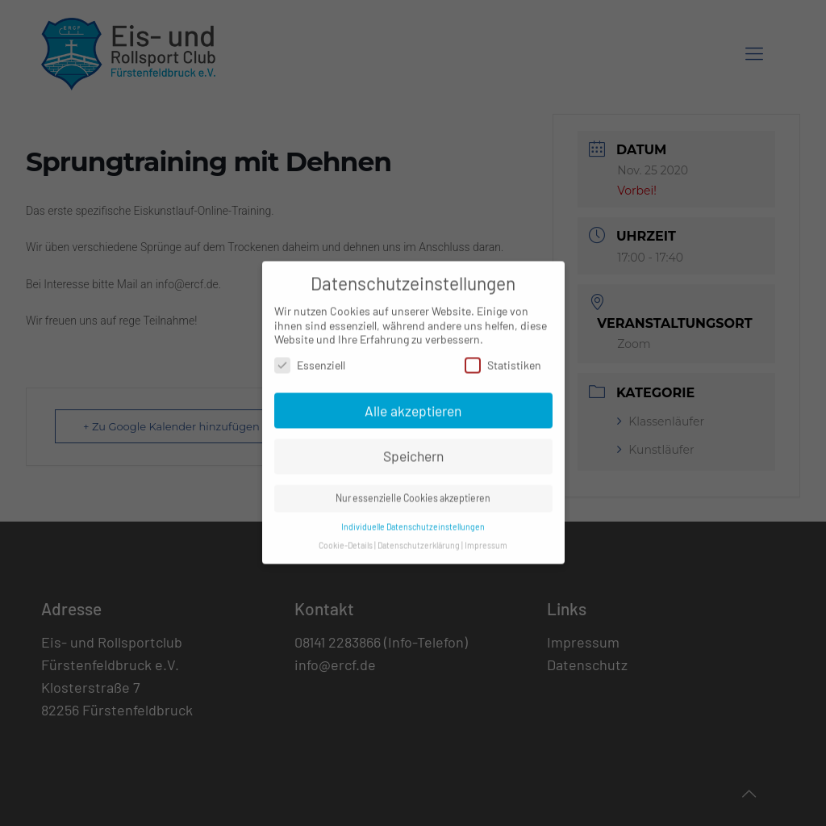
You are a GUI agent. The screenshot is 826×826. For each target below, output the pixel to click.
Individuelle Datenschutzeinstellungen (413, 518)
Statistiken (503, 356)
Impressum (486, 536)
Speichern (413, 448)
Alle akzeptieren (413, 402)
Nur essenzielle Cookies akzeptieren (413, 490)
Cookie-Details (346, 536)
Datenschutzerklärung (419, 536)
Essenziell (309, 356)
